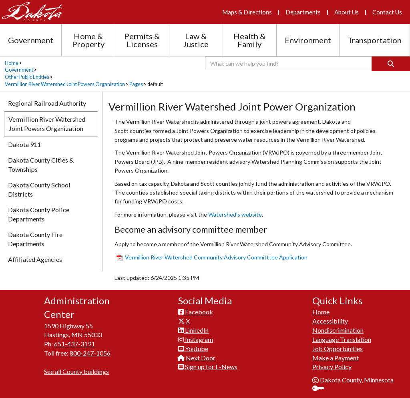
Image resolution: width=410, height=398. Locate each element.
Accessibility (330, 321)
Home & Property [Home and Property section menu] (88, 40)
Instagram (195, 339)
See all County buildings (76, 371)
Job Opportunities (337, 348)
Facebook (195, 312)
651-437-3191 (74, 344)
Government (19, 70)
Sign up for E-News (207, 366)
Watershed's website (235, 214)
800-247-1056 (90, 353)
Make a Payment (335, 358)
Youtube (193, 348)
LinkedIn (193, 330)
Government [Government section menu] (30, 40)
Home (11, 63)
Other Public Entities (27, 77)
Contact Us (387, 12)
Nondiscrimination (338, 330)
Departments (303, 12)
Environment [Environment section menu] (308, 40)
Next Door (196, 358)
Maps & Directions (247, 12)
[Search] (391, 63)
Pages (136, 84)
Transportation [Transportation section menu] (375, 40)
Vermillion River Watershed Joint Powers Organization (65, 84)
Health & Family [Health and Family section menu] (249, 40)
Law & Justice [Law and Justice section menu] (196, 40)
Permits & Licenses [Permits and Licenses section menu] (142, 40)
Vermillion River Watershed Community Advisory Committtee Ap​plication (212, 257)
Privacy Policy (332, 366)
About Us (346, 12)
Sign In (321, 389)
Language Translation (341, 339)
